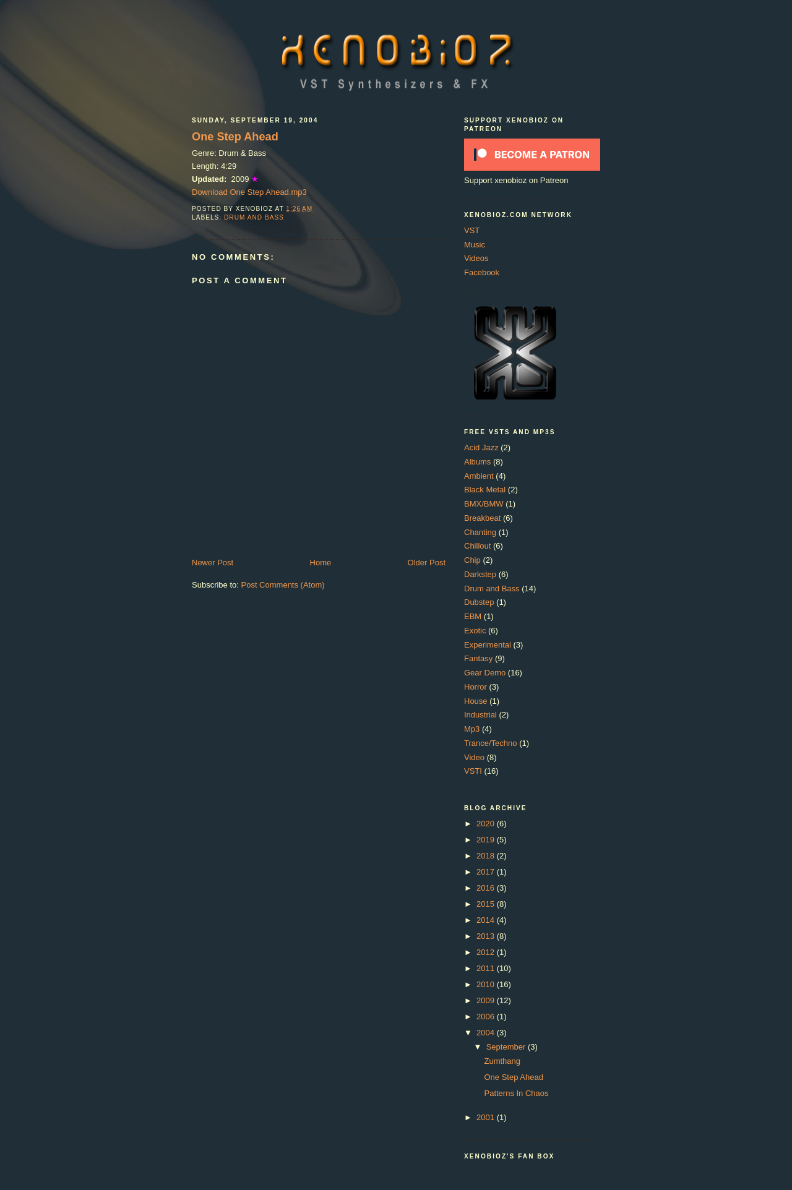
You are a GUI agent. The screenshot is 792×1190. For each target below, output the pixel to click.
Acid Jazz (481, 447)
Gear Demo (485, 672)
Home (321, 562)
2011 (486, 968)
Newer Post (212, 562)
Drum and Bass (254, 217)
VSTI (473, 771)
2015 (486, 904)
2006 (486, 1016)
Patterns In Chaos (516, 1093)
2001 (486, 1117)
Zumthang (502, 1061)
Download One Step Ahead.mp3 (249, 192)
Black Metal (485, 489)
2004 (486, 1032)
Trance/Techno (490, 743)
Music (474, 244)
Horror (475, 686)
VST (472, 230)
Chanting (480, 532)
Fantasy (478, 658)
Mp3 (472, 729)
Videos (476, 258)
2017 (486, 871)
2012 (486, 952)
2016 (486, 887)
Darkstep (480, 574)
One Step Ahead (235, 137)
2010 (486, 984)
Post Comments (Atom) (283, 584)
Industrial (480, 714)
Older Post (427, 562)
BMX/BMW (484, 503)
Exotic (475, 630)
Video (474, 757)
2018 (486, 855)
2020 (486, 823)
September (507, 1046)
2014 (486, 920)
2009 (486, 1000)
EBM (472, 616)
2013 (486, 936)
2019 (486, 839)
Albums (477, 461)
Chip (472, 560)
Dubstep (479, 602)
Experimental (487, 644)
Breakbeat (482, 518)
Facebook (481, 272)
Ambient (479, 476)
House (476, 701)
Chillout (477, 545)
